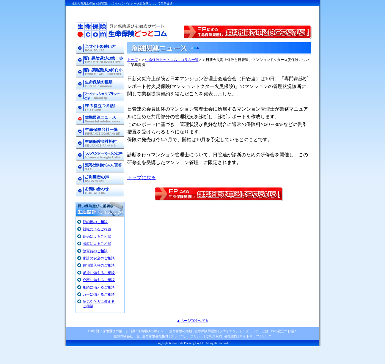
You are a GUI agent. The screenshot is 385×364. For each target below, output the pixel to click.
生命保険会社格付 (155, 336)
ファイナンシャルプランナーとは (243, 331)
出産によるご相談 (97, 244)
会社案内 (230, 336)
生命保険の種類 (180, 331)
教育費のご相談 (95, 251)
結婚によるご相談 (97, 236)
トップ (132, 60)
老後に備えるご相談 (99, 273)
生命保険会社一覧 (127, 336)
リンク (266, 336)
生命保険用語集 (205, 331)
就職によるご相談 (97, 229)
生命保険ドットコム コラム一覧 (172, 60)
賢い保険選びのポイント (148, 331)
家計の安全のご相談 (99, 258)
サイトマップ (249, 336)
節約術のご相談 (95, 222)
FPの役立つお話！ (283, 331)
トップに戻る (141, 177)
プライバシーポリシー (187, 336)
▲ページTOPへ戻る (192, 321)
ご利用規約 (214, 336)
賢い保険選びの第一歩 (112, 331)
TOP (91, 331)
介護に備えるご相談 (99, 280)
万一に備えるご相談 (99, 294)
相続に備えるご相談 (99, 287)
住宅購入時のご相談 (99, 265)
